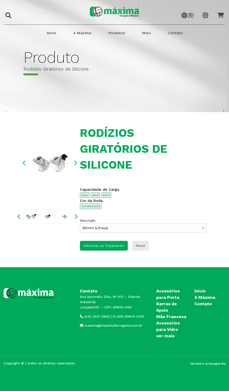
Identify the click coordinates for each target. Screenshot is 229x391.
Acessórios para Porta (168, 294)
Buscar (7, 12)
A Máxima (82, 33)
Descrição (143, 226)
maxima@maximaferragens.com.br (111, 325)
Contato (175, 33)
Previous (24, 163)
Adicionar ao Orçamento (103, 246)
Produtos (116, 33)
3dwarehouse (187, 11)
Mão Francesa (171, 316)
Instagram (208, 11)
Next (75, 163)
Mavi (146, 33)
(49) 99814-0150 (128, 316)
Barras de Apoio (166, 307)
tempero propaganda (207, 363)
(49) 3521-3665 (95, 316)
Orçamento (222, 11)
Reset (140, 246)
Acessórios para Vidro (168, 326)
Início (51, 33)
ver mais (165, 335)
